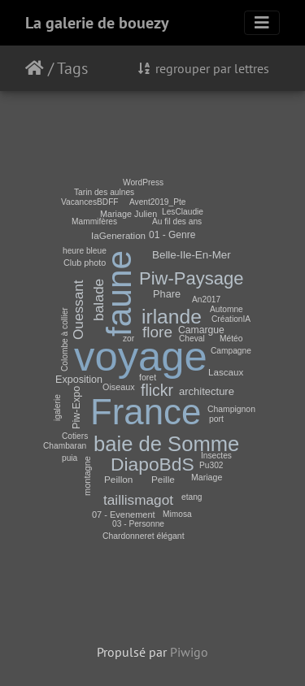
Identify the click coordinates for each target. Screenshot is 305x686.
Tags (72, 68)
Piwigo (189, 652)
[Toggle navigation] (262, 23)
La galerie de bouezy (97, 22)
